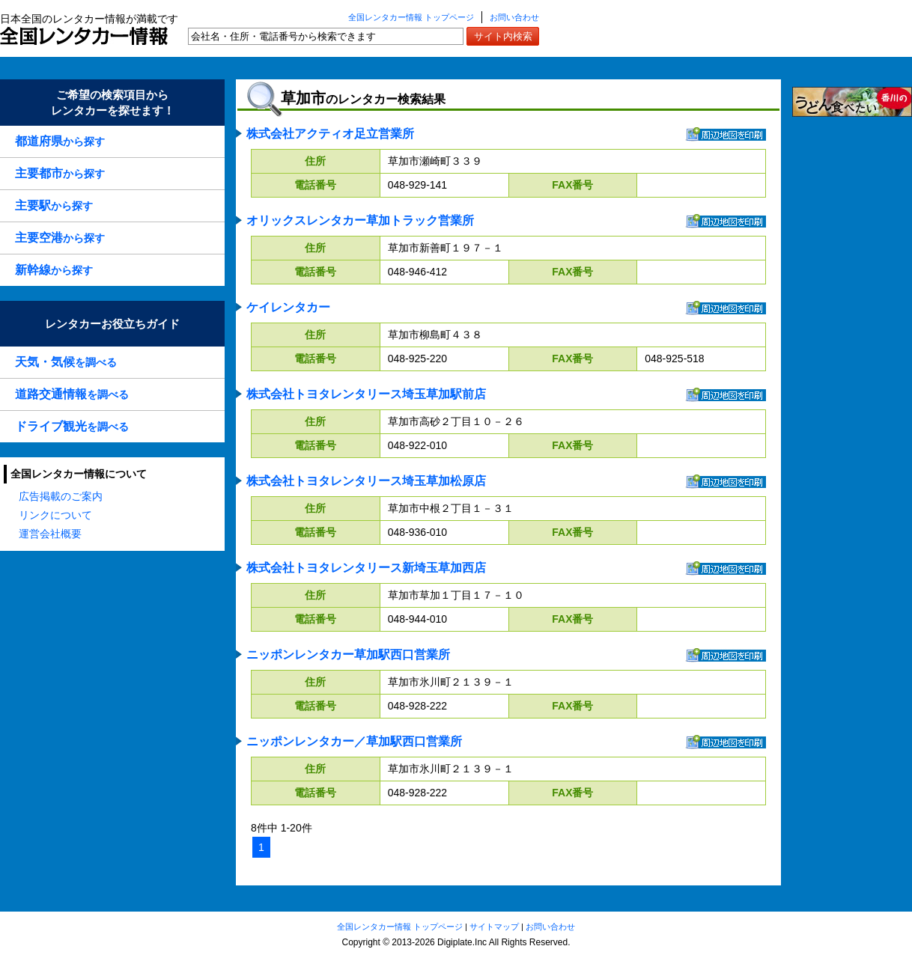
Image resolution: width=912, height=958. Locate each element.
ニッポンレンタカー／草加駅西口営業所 (354, 741)
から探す (60, 141)
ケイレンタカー (288, 307)
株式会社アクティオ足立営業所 (330, 133)
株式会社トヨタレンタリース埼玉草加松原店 (366, 481)
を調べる (66, 362)
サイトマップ (494, 926)
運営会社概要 (50, 534)
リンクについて (55, 515)
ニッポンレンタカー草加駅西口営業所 (348, 654)
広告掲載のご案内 (61, 496)
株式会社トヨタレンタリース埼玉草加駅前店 (366, 394)
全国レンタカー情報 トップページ (411, 17)
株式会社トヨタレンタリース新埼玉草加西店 (366, 567)
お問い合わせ (514, 17)
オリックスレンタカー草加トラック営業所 (360, 220)
